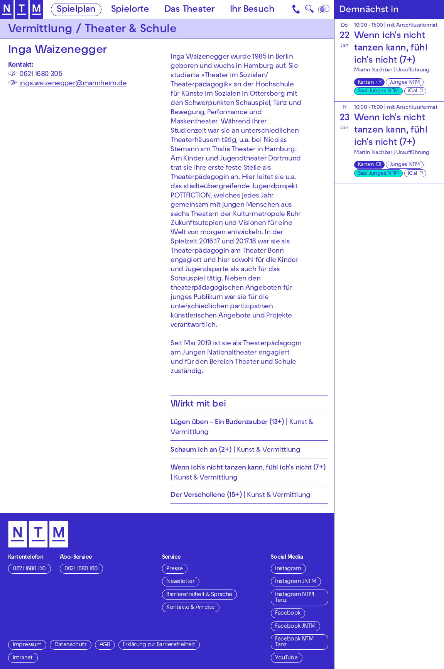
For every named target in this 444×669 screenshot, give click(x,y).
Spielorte (130, 9)
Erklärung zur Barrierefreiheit (159, 645)
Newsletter (180, 582)
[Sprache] (324, 9)
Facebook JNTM (295, 626)
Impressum (27, 645)
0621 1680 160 (81, 569)
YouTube (286, 658)
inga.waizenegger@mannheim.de (73, 84)
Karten (366, 82)
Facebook (287, 613)
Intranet (23, 658)
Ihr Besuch (252, 9)
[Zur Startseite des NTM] (22, 9)
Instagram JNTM (295, 582)
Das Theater (189, 9)
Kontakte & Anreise (190, 607)
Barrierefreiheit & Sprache (199, 595)
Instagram (288, 569)
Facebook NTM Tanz (294, 642)
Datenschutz (70, 645)
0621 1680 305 (40, 74)
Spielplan (76, 9)
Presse (174, 569)
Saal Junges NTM (378, 91)
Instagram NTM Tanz (294, 597)
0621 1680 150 (29, 569)
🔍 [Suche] (309, 10)
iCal (412, 91)
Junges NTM (405, 82)
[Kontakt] (296, 9)
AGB (105, 645)
